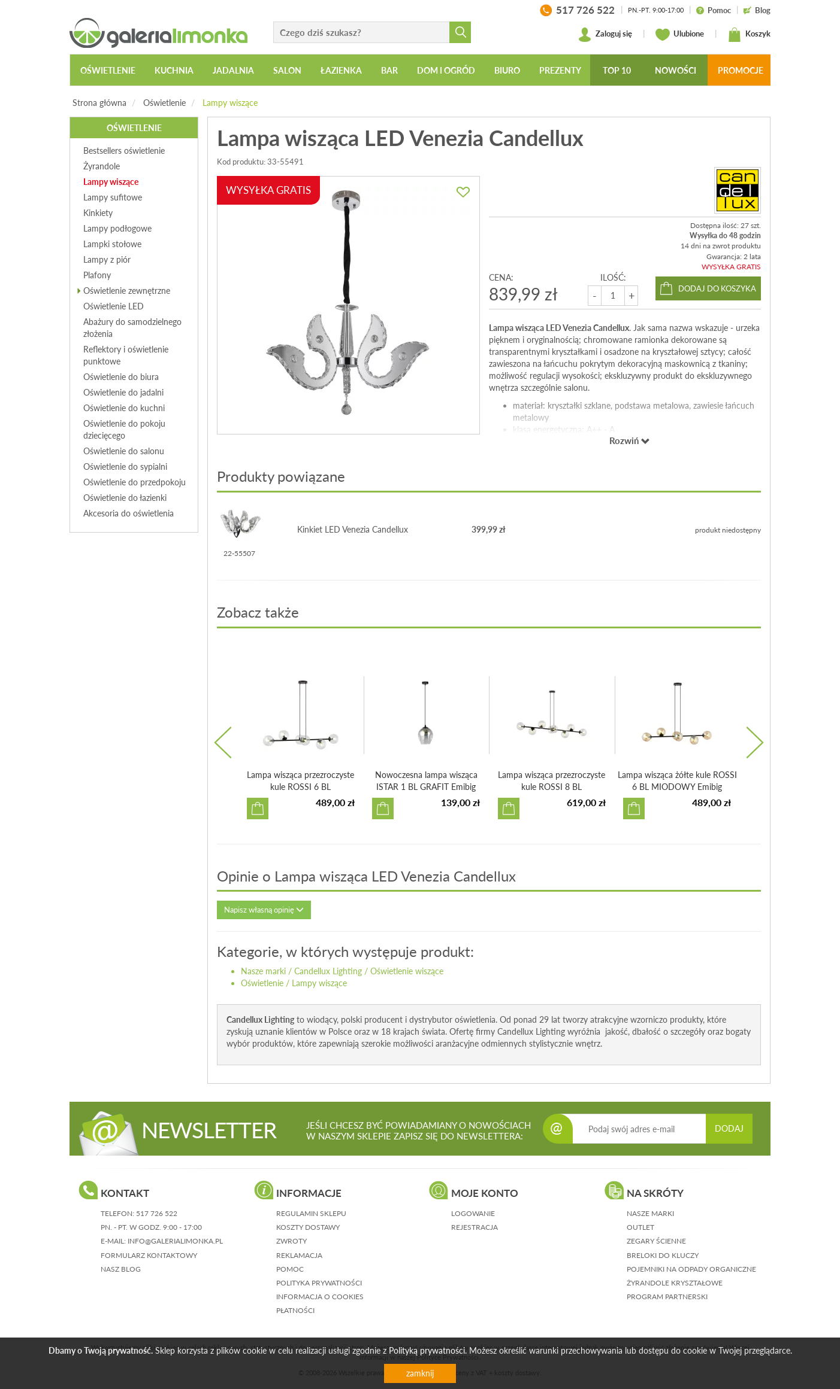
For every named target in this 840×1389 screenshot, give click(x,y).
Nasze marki (263, 971)
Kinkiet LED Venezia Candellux (352, 529)
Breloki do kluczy (663, 1255)
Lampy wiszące (230, 103)
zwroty (291, 1240)
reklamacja (299, 1255)
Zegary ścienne (656, 1240)
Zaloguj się (605, 35)
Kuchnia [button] (174, 70)
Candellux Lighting (328, 971)
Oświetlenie (164, 103)
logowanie (473, 1213)
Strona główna (99, 103)
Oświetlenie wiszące (406, 971)
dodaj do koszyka (717, 288)
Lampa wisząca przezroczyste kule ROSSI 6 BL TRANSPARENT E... (300, 787)
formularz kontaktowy (149, 1255)
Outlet (640, 1227)
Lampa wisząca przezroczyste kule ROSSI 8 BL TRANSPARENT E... (551, 787)
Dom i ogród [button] (446, 70)
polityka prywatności (319, 1282)
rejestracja (474, 1227)
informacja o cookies (320, 1296)
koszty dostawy (308, 1227)
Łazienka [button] (341, 70)
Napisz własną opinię (264, 909)
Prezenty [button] (560, 70)
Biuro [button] (507, 70)
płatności (295, 1310)
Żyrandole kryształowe (675, 1282)
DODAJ (729, 1128)
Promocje (740, 70)
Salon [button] (287, 70)
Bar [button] (389, 70)
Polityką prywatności (427, 1350)
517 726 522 (156, 1213)
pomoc (290, 1269)
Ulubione (679, 35)
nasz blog (121, 1269)
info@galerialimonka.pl (175, 1240)
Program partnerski (667, 1296)
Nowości (675, 70)
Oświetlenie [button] (107, 70)
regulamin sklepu (311, 1213)
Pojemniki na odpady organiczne (691, 1269)
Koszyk (748, 35)
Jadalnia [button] (233, 70)
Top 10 (617, 70)
